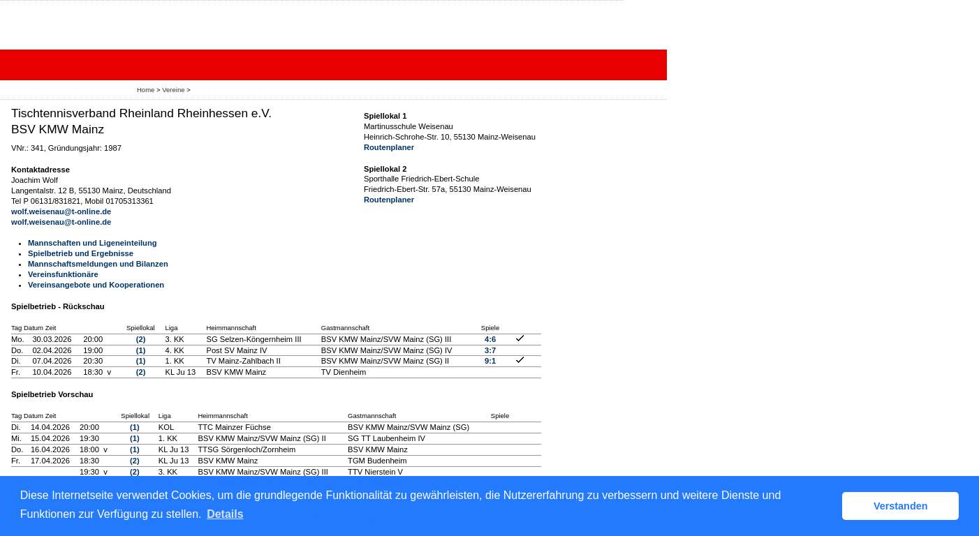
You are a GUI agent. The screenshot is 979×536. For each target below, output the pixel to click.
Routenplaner (389, 147)
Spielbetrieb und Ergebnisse (80, 253)
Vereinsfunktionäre (63, 274)
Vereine (173, 90)
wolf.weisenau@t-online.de (61, 211)
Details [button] (225, 514)
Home (145, 90)
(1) (141, 350)
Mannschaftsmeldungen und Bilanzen (98, 264)
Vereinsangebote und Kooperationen (96, 285)
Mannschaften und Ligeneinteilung (92, 243)
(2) (141, 339)
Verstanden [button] (901, 506)
